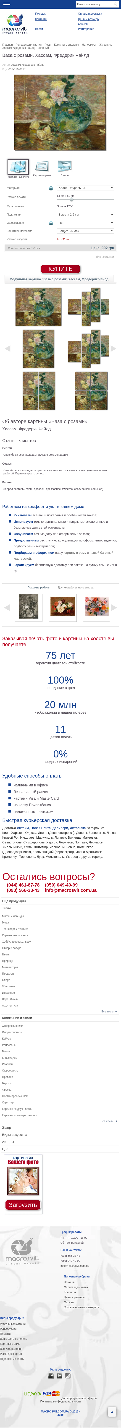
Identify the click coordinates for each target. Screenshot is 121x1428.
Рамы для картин (11, 1353)
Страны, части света (15, 935)
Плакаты (5, 1333)
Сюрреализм (10, 1070)
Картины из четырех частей (19, 1115)
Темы (6, 908)
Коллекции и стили (17, 1018)
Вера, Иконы (10, 999)
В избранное (107, 256)
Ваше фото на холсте (13, 1338)
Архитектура (10, 1005)
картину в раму (75, 552)
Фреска (6, 1089)
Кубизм (6, 1038)
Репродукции (8, 1328)
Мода (5, 922)
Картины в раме (10, 1343)
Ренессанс (9, 1045)
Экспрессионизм (12, 1025)
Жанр (6, 1127)
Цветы (6, 954)
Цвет (6, 1149)
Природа (7, 960)
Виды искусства (14, 1135)
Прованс (7, 1077)
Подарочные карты (12, 1358)
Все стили (107, 1121)
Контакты (41, 19)
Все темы (107, 1011)
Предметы (8, 973)
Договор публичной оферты (79, 1398)
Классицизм (9, 1057)
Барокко (7, 1083)
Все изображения (11, 1348)
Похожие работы (39, 587)
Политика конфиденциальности (60, 1401)
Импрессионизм (12, 1032)
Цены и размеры (88, 19)
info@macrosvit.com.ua (71, 890)
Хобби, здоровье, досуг (17, 941)
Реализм (7, 1064)
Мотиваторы (10, 967)
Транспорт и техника (15, 929)
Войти (39, 29)
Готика (6, 1051)
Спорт (6, 980)
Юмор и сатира (11, 948)
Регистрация (86, 29)
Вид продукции (14, 901)
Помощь (40, 13)
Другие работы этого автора (75, 587)
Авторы (8, 1142)
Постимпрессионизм (15, 1096)
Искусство (8, 992)
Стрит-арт (8, 1102)
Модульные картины (13, 1323)
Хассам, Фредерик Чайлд (27, 64)
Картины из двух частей (17, 1109)
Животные (8, 986)
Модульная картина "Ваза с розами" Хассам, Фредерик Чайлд (59, 279)
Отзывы (83, 24)
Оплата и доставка (90, 13)
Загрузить (23, 1205)
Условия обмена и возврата (81, 1307)
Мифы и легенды (13, 916)
